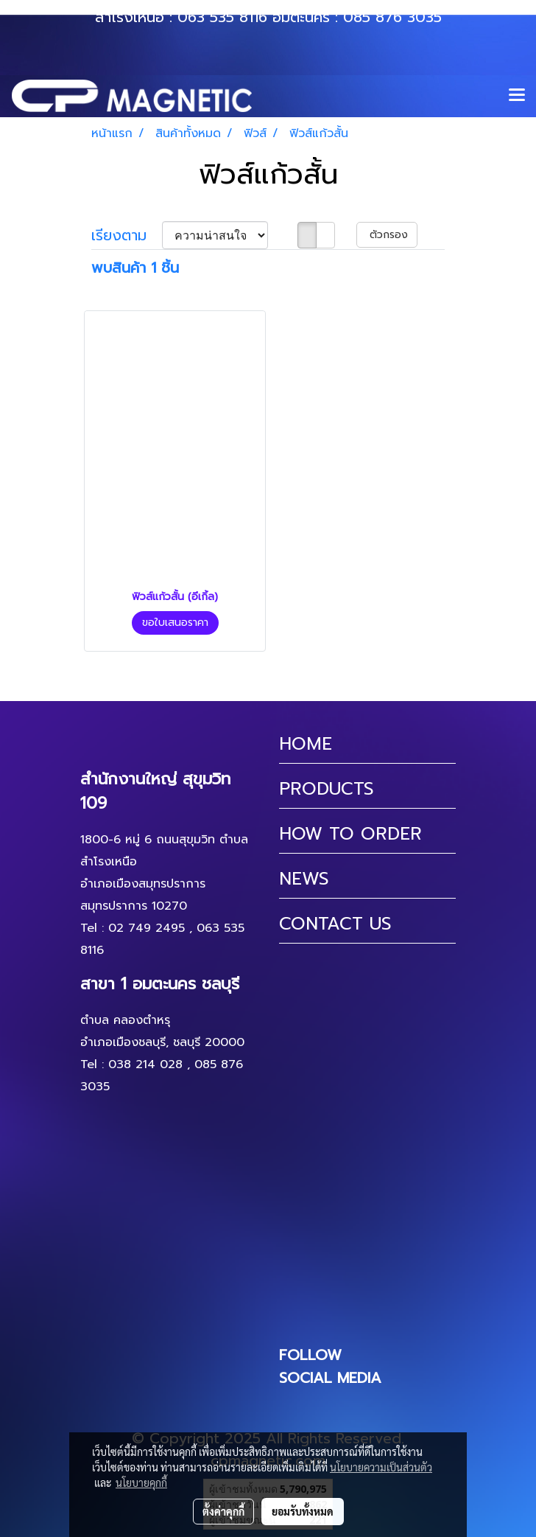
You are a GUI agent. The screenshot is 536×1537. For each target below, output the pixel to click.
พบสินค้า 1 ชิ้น (135, 268)
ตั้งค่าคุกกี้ (223, 1511)
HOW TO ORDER (350, 833)
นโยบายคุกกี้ (141, 1482)
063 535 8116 (222, 17)
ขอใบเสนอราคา (175, 622)
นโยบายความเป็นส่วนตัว (381, 1467)
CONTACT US (335, 923)
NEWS (304, 878)
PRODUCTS (326, 789)
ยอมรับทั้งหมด (303, 1511)
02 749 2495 (146, 928)
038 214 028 (145, 1064)
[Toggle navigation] (517, 96)
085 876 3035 (392, 17)
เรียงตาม (126, 235)
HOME (305, 744)
